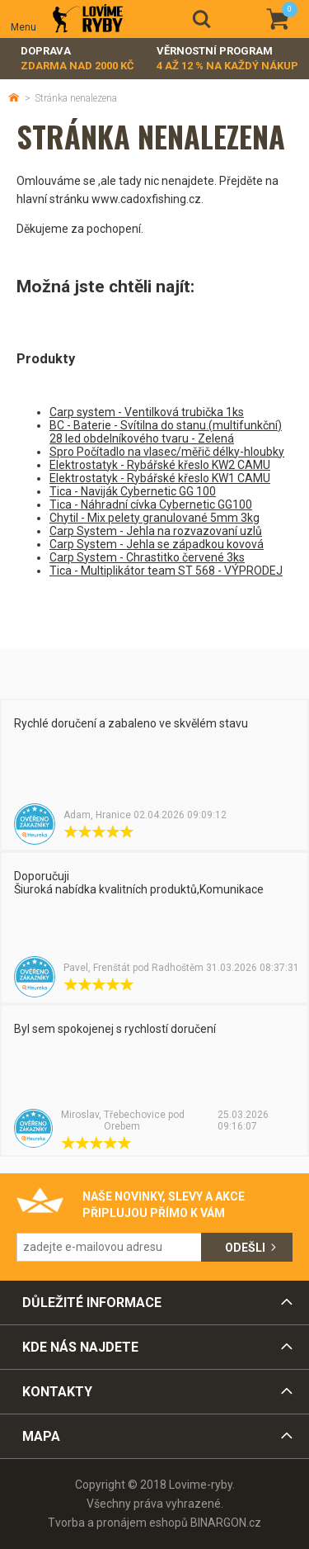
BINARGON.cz (225, 1522)
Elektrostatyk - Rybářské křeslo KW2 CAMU (159, 464)
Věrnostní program (227, 59)
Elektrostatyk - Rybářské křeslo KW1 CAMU (159, 478)
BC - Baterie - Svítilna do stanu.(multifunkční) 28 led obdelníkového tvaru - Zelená (165, 432)
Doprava (77, 59)
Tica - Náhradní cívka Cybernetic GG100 (150, 504)
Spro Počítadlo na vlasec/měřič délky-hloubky (166, 451)
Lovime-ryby (88, 19)
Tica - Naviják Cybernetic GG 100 (132, 491)
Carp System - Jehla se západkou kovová (156, 544)
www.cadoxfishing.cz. (147, 199)
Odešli (245, 1247)
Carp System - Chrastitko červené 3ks (147, 557)
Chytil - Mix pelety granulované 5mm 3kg (154, 517)
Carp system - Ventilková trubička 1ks (146, 412)
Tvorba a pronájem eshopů (118, 1522)
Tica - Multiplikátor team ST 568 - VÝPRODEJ (166, 570)
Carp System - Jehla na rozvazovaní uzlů (155, 531)
